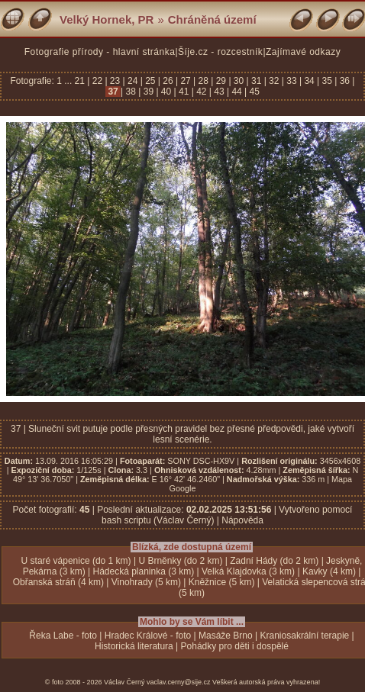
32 (274, 81)
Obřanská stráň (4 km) (58, 582)
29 (220, 81)
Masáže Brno (226, 635)
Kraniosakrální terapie (305, 635)
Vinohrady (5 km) (146, 582)
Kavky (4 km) (329, 571)
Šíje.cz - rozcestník (220, 52)
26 (168, 81)
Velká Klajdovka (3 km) (248, 571)
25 (150, 81)
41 (184, 91)
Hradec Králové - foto (148, 635)
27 (185, 81)
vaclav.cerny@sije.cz (179, 682)
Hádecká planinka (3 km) (143, 571)
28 (203, 81)
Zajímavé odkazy (303, 52)
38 (130, 91)
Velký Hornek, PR (106, 19)
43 (219, 91)
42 (201, 91)
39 (148, 91)
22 (97, 81)
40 (166, 91)
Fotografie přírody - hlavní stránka (100, 52)
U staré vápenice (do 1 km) (76, 560)
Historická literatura (134, 646)
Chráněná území (212, 19)
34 (309, 81)
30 (239, 81)
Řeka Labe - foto (63, 635)
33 (291, 81)
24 (133, 81)
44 (236, 91)
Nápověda (242, 520)
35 (326, 81)
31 (256, 81)
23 (115, 81)
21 (81, 81)
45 (253, 91)
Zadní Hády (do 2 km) (274, 560)
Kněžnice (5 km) (222, 582)
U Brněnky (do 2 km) (180, 560)
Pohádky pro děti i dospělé (235, 646)
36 (344, 81)
